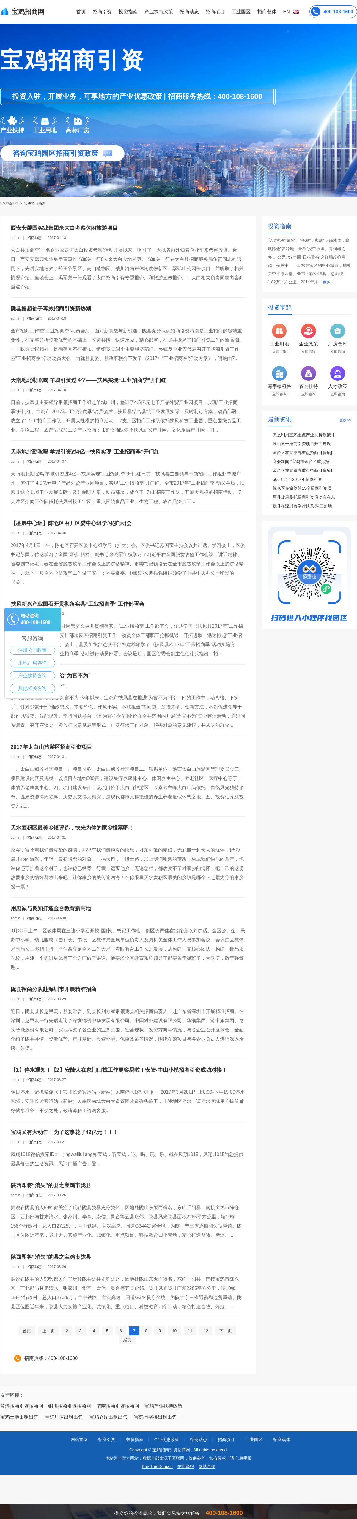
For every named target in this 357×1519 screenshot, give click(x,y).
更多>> (345, 420)
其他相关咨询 (32, 688)
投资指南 (128, 11)
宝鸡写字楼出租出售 (155, 1417)
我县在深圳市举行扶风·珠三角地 (302, 506)
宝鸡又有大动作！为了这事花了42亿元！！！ (64, 1132)
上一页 (48, 1330)
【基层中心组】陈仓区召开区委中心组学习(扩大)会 (71, 523)
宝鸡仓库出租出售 (108, 1417)
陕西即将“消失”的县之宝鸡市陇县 (51, 1185)
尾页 (127, 1339)
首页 (81, 11)
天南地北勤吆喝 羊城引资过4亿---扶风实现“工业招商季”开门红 (85, 452)
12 (206, 1330)
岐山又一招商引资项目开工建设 (302, 443)
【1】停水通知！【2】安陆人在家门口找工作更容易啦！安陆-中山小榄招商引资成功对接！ (119, 1070)
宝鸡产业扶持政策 (163, 1406)
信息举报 (185, 1466)
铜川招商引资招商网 (69, 1406)
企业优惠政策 (166, 1439)
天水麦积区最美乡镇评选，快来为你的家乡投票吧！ (72, 828)
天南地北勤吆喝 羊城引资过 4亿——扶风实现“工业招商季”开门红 (88, 380)
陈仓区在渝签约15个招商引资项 (302, 488)
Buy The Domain (157, 1466)
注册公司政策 (32, 650)
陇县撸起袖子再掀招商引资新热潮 (51, 309)
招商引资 (102, 11)
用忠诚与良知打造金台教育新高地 (51, 908)
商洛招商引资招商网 (21, 1406)
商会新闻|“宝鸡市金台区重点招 (301, 461)
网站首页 (79, 1439)
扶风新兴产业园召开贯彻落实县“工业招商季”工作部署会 (77, 604)
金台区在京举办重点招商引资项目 (304, 452)
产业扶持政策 (158, 11)
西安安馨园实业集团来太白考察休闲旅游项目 (64, 228)
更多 (326, 282)
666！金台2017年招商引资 (297, 479)
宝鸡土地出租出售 (19, 1417)
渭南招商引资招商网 (117, 1406)
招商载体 (281, 1439)
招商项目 (215, 11)
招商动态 (189, 11)
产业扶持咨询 (32, 675)
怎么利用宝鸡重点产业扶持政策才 (304, 434)
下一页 (225, 1330)
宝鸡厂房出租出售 (64, 1417)
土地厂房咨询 (32, 662)
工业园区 (241, 11)
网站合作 (207, 1466)
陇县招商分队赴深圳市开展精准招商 (53, 989)
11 (190, 1330)
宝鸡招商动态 (34, 204)
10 (174, 1330)
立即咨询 (279, 352)
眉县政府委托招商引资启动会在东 (304, 497)
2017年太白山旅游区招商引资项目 (51, 747)
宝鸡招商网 (9, 204)
